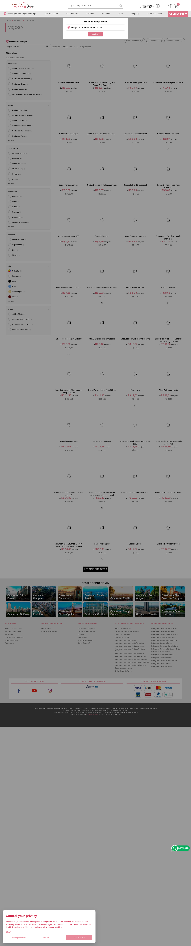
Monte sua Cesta (154, 13)
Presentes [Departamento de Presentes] (105, 13)
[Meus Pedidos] (170, 6)
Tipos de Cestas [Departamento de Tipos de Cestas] (50, 13)
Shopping (135, 13)
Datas (120, 13)
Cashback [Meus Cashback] (158, 6)
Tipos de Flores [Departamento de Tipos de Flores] (72, 13)
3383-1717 (148, 6)
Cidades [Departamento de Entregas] (90, 13)
